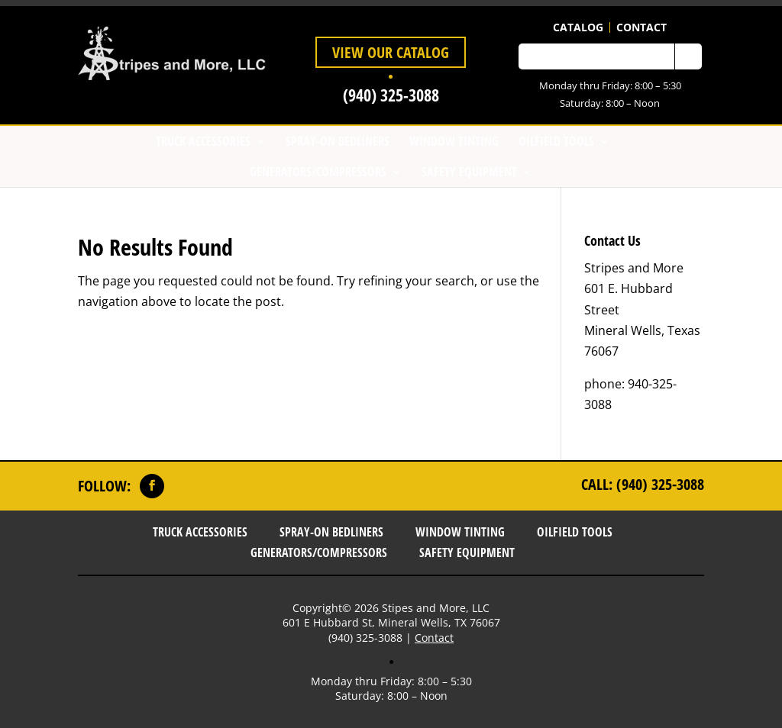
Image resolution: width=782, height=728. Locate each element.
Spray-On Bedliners (337, 141)
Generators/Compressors (318, 171)
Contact (641, 27)
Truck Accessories (203, 141)
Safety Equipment (469, 171)
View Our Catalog (390, 52)
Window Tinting (454, 141)
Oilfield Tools (556, 141)
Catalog (578, 27)
